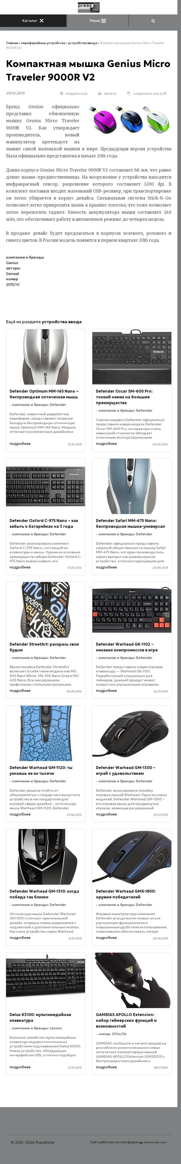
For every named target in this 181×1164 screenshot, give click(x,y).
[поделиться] (73, 93)
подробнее (20, 443)
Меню (98, 20)
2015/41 (12, 284)
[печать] (107, 93)
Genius (12, 263)
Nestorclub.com (155, 1142)
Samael (12, 273)
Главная (12, 43)
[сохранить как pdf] (146, 93)
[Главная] (89, 7)
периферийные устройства (43, 43)
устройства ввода (82, 43)
